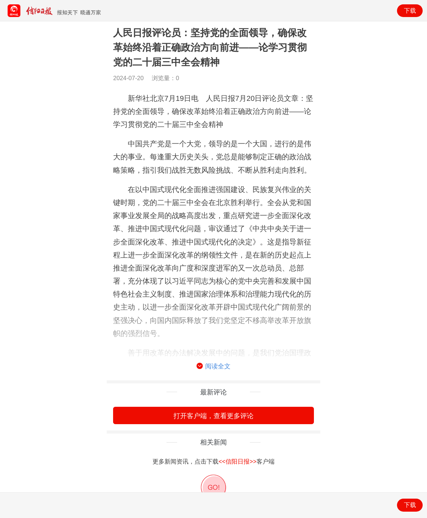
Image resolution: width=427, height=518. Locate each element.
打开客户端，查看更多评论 (213, 415)
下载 (410, 10)
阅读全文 (213, 366)
